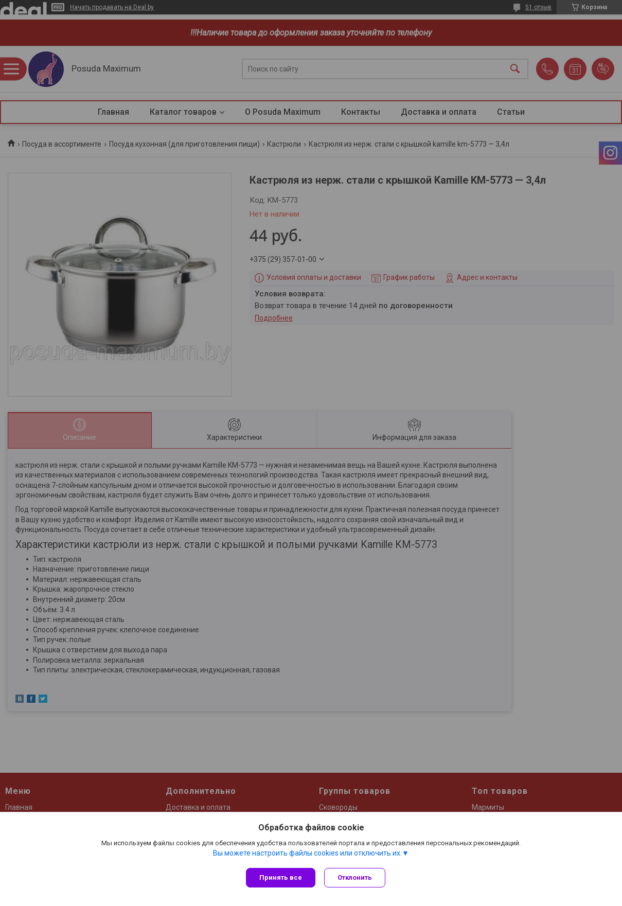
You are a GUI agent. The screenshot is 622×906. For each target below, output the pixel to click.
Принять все (280, 877)
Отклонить (356, 877)
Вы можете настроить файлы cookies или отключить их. (307, 854)
